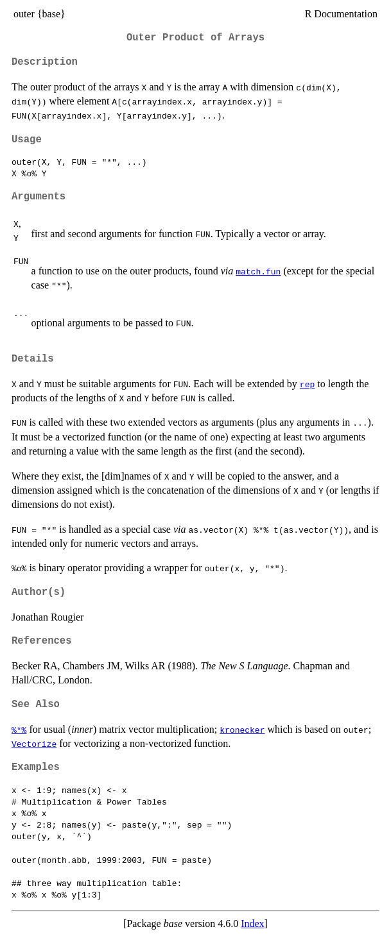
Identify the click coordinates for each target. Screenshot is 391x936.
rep (307, 384)
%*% (19, 729)
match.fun (258, 271)
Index (252, 923)
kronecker (242, 729)
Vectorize (34, 743)
